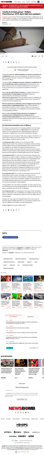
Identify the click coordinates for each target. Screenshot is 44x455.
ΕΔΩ (8, 205)
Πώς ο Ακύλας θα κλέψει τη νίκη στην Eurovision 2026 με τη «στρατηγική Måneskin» (20, 371)
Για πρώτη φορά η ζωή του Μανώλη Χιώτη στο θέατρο (17, 327)
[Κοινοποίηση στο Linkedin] (14, 62)
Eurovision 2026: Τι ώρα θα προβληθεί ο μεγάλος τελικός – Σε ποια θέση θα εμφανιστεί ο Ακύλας (25, 6)
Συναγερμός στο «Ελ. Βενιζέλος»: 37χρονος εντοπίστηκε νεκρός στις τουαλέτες (5, 303)
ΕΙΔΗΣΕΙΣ (5, 265)
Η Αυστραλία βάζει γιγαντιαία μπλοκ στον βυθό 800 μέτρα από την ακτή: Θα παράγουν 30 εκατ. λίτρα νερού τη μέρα (27, 286)
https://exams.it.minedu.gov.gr (10, 97)
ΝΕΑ (18, 265)
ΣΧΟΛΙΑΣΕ (34, 56)
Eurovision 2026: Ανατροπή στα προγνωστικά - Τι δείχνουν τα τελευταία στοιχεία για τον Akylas (5, 286)
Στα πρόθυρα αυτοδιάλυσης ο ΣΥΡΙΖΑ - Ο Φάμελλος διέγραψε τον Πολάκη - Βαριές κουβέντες (27, 303)
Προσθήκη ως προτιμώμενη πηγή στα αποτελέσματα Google (21, 70)
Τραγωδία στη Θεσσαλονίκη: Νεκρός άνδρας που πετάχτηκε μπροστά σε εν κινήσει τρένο (38, 303)
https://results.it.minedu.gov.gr (19, 84)
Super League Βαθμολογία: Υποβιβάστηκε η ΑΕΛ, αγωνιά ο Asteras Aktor (22, 343)
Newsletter (11, 252)
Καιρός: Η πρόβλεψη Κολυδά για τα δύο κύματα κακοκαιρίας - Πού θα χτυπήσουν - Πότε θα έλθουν (16, 303)
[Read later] (42, 56)
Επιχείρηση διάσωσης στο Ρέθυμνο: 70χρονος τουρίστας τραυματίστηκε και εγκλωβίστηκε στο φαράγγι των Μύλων (22, 322)
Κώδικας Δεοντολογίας (26, 418)
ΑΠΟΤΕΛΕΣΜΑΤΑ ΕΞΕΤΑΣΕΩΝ (27, 265)
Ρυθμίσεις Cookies (34, 418)
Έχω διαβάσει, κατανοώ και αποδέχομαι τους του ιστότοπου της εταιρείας (22, 393)
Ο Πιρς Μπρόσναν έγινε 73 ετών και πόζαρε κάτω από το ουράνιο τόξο (21, 332)
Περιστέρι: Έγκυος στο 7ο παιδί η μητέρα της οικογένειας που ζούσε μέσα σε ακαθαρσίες (6, 370)
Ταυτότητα (2, 418)
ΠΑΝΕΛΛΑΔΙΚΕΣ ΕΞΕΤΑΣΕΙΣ (34, 258)
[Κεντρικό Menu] (42, 2)
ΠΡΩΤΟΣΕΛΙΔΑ (34, 1)
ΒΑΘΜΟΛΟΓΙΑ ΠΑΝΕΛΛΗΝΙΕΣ (8, 268)
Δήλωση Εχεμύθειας (16, 418)
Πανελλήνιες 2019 (7, 17)
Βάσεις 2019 (25, 129)
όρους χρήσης (24, 393)
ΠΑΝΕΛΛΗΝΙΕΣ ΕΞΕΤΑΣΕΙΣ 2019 (20, 258)
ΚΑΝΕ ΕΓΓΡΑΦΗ (22, 399)
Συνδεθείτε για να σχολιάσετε (10, 237)
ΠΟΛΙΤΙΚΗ (28, 1)
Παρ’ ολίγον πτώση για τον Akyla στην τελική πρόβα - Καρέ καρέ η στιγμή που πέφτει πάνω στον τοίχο (34, 371)
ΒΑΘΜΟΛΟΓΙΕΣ (12, 265)
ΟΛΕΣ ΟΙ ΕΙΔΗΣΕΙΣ (17, 1)
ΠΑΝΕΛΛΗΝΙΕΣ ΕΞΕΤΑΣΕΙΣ (7, 258)
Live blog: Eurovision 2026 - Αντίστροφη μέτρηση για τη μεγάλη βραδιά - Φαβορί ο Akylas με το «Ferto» (22, 338)
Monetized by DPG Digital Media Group (26, 440)
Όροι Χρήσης (8, 418)
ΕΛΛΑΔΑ (23, 1)
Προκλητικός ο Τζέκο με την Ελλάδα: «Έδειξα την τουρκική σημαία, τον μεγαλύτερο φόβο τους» (38, 286)
